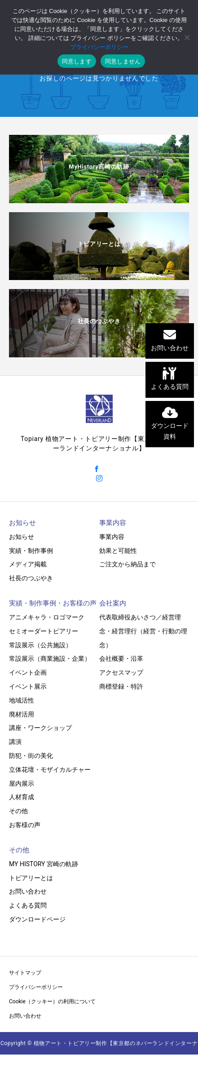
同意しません (123, 61)
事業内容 (111, 536)
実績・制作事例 (31, 550)
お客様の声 (24, 824)
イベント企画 (28, 672)
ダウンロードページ (37, 919)
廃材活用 (21, 714)
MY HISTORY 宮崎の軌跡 (43, 864)
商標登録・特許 (121, 686)
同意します (77, 61)
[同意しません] (186, 37)
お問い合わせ (28, 891)
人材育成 (21, 797)
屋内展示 (21, 783)
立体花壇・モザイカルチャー (50, 769)
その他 (18, 810)
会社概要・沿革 (121, 658)
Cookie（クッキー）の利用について (52, 1001)
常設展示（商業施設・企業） (50, 658)
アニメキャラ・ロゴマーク (46, 617)
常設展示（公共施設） (40, 645)
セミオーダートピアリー (43, 631)
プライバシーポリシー (36, 987)
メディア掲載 (28, 564)
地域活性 (21, 700)
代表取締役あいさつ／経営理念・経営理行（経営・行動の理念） (143, 631)
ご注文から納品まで (127, 564)
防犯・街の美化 (31, 755)
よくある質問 (28, 905)
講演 (15, 741)
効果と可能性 (118, 550)
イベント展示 (28, 686)
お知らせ (21, 536)
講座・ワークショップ (40, 727)
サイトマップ (25, 973)
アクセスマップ (121, 672)
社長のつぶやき (31, 578)
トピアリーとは (31, 877)
